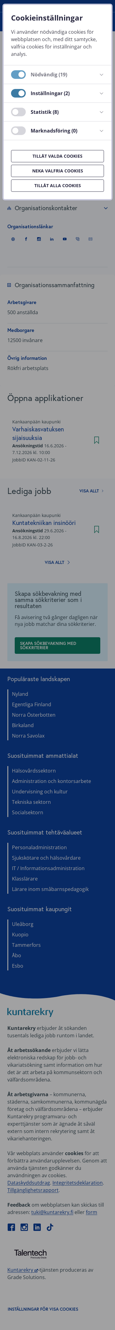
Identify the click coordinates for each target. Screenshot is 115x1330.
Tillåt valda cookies (57, 156)
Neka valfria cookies (57, 171)
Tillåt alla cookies (57, 185)
